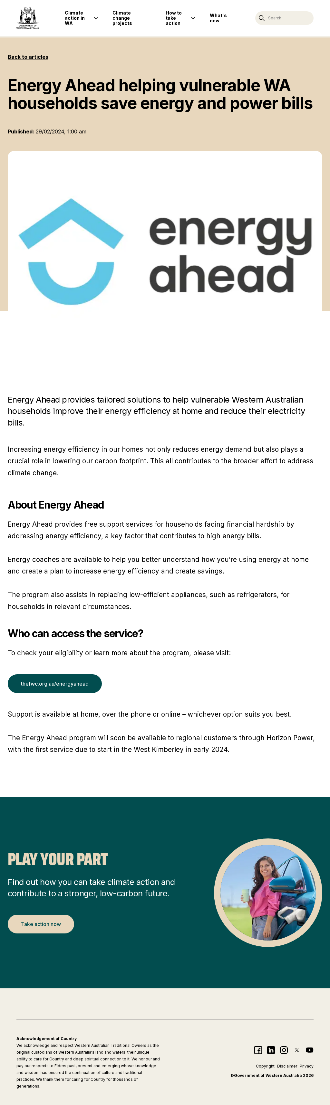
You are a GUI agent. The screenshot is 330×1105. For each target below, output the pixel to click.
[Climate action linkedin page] (271, 1050)
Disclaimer (287, 1066)
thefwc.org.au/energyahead (55, 683)
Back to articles (28, 57)
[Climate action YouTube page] (310, 1050)
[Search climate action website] (284, 18)
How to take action (174, 18)
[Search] (262, 18)
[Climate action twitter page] (297, 1050)
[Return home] (27, 18)
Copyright (265, 1066)
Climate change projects (122, 18)
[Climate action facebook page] (258, 1050)
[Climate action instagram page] (284, 1050)
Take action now (41, 924)
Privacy (307, 1066)
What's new (218, 18)
